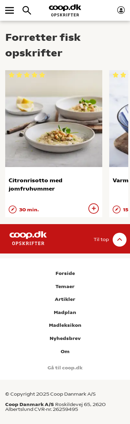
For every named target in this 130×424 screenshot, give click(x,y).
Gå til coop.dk (65, 368)
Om (65, 351)
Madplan (65, 312)
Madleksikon (65, 325)
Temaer (65, 286)
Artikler (65, 299)
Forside (65, 273)
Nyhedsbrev (65, 338)
